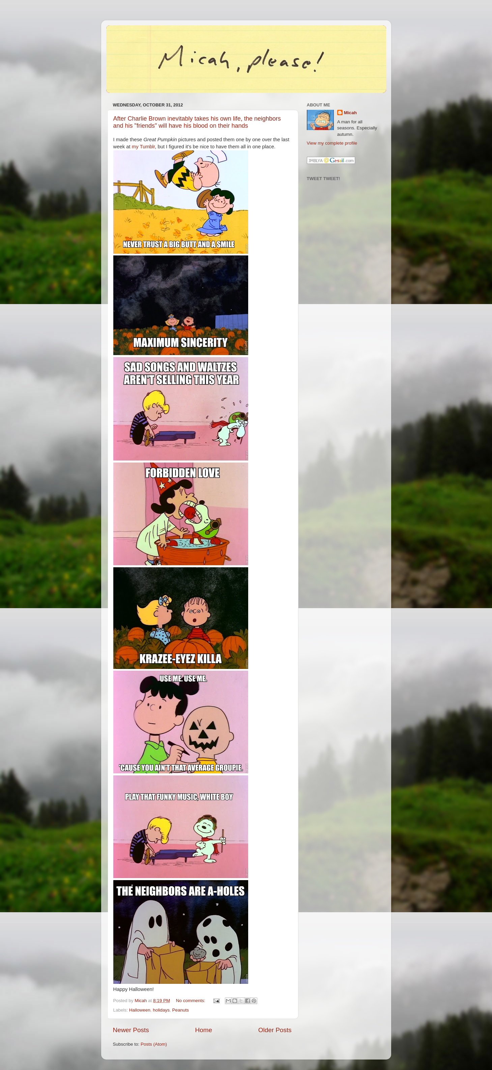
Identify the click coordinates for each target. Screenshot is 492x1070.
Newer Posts (131, 1030)
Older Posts (275, 1030)
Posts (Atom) (154, 1044)
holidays (161, 1010)
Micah (350, 112)
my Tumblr (143, 146)
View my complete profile (332, 143)
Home (203, 1030)
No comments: (191, 1000)
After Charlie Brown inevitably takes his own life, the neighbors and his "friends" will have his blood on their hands (197, 122)
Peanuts (180, 1010)
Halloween (139, 1010)
